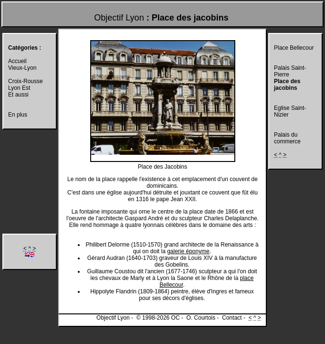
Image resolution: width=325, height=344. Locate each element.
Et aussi (18, 94)
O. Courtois (201, 317)
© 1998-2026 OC (158, 317)
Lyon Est (19, 88)
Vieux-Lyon (22, 67)
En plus (17, 114)
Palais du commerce (287, 138)
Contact (231, 317)
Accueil (17, 61)
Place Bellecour (294, 47)
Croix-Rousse (25, 81)
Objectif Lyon (119, 17)
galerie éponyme (188, 251)
